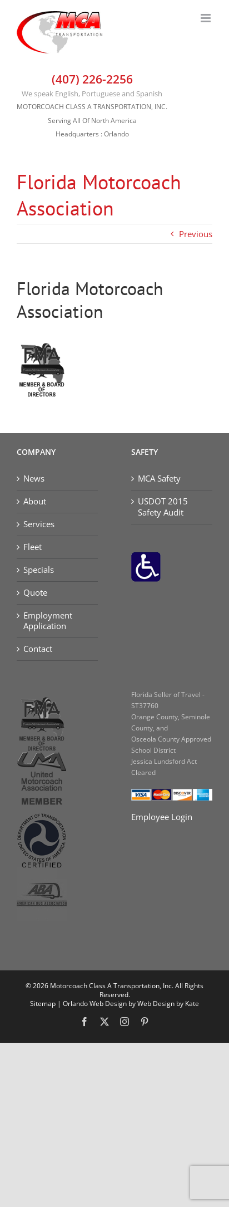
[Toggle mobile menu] (206, 18)
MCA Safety (159, 478)
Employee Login (161, 816)
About (34, 501)
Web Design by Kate (168, 1003)
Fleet (32, 547)
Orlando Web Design (95, 1003)
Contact (37, 649)
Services (38, 524)
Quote (35, 592)
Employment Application (47, 621)
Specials (38, 570)
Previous (195, 233)
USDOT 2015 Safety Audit (163, 507)
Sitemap (43, 1003)
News (33, 478)
